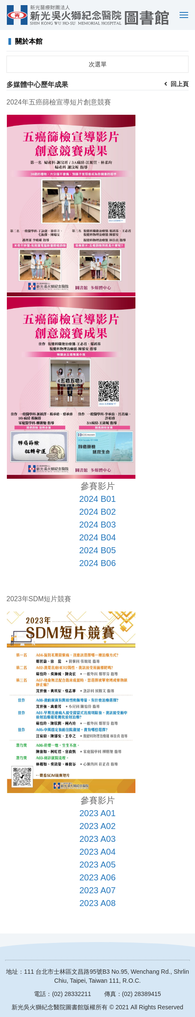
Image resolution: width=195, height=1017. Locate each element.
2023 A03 (97, 839)
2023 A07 (97, 890)
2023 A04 (97, 851)
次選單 (98, 64)
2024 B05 (97, 550)
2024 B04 (97, 537)
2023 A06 (97, 877)
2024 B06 (97, 563)
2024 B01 (97, 499)
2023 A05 (97, 864)
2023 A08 (97, 903)
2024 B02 (97, 511)
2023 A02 (97, 826)
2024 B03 (97, 524)
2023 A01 (97, 813)
